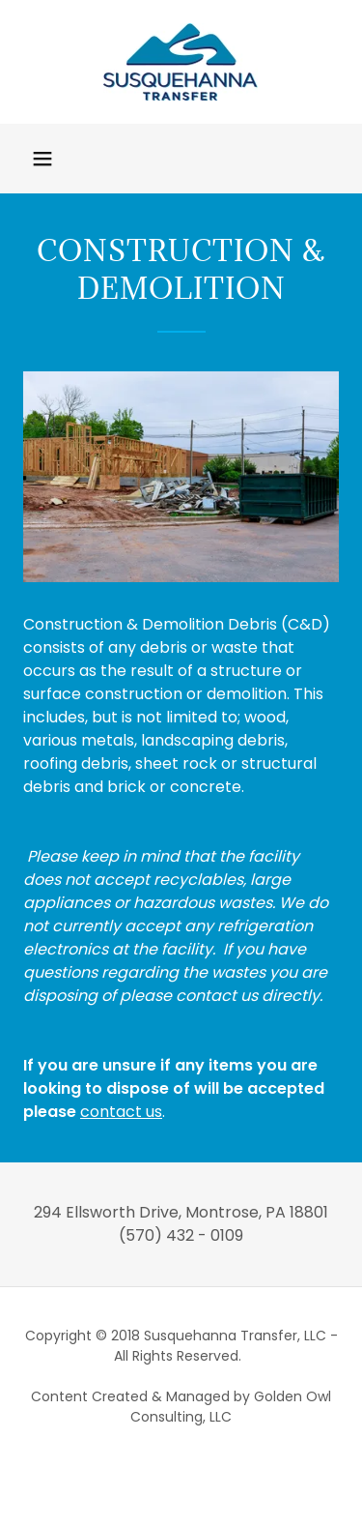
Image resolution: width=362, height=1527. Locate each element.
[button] (42, 158)
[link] (180, 62)
